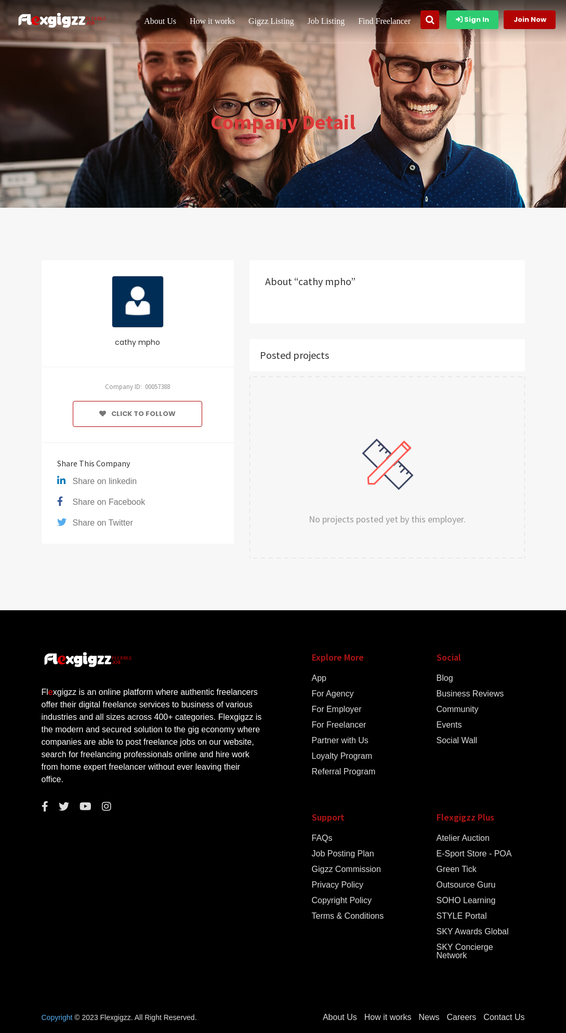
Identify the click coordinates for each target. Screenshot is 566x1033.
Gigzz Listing (271, 21)
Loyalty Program (342, 756)
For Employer (337, 709)
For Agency (333, 694)
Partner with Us (340, 740)
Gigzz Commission (346, 869)
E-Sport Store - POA (474, 854)
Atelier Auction (463, 838)
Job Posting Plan (343, 854)
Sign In (472, 19)
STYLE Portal (462, 916)
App (319, 678)
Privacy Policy (338, 885)
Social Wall (457, 740)
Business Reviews (470, 694)
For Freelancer (339, 725)
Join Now (530, 19)
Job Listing (326, 21)
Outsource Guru (466, 885)
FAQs (322, 838)
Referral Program (344, 772)
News (428, 1017)
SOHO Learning (466, 900)
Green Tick (457, 869)
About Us (160, 21)
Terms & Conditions (348, 916)
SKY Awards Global (473, 932)
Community (458, 709)
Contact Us (503, 1017)
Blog (445, 678)
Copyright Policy (342, 900)
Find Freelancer (384, 21)
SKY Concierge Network (465, 951)
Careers (461, 1017)
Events (449, 725)
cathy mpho (137, 342)
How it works (212, 21)
